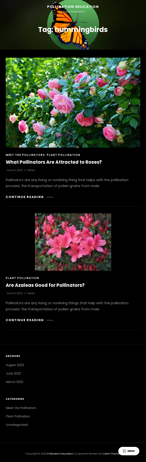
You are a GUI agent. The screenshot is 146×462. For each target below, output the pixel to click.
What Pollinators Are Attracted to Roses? (54, 162)
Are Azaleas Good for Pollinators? (45, 285)
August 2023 (15, 365)
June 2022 (13, 373)
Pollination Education (73, 6)
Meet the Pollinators (25, 155)
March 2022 (14, 382)
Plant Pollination (63, 155)
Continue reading (29, 197)
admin (31, 170)
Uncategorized (17, 425)
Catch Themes (112, 453)
